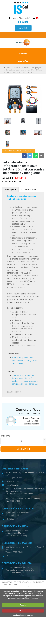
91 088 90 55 (14, 556)
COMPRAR (23, 449)
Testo (8, 68)
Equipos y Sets (37, 68)
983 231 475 (13, 519)
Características (28, 189)
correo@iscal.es (12, 485)
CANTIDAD (5, 436)
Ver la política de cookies (23, 615)
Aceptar (23, 605)
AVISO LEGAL (7, 582)
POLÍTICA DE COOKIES (23, 582)
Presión (26, 68)
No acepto (23, 610)
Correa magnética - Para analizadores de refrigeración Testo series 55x (24, 361)
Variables (17, 68)
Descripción (10, 189)
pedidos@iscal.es (31, 424)
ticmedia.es (40, 587)
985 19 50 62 (33, 421)
